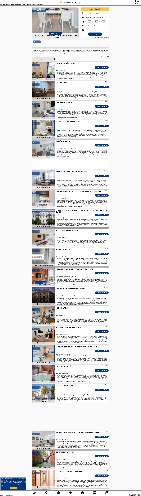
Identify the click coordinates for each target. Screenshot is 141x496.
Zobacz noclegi (102, 67)
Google (3, 480)
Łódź (34, 65)
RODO (2, 485)
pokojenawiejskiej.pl (70, 3)
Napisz (139, 495)
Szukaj (95, 34)
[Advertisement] (70, 417)
